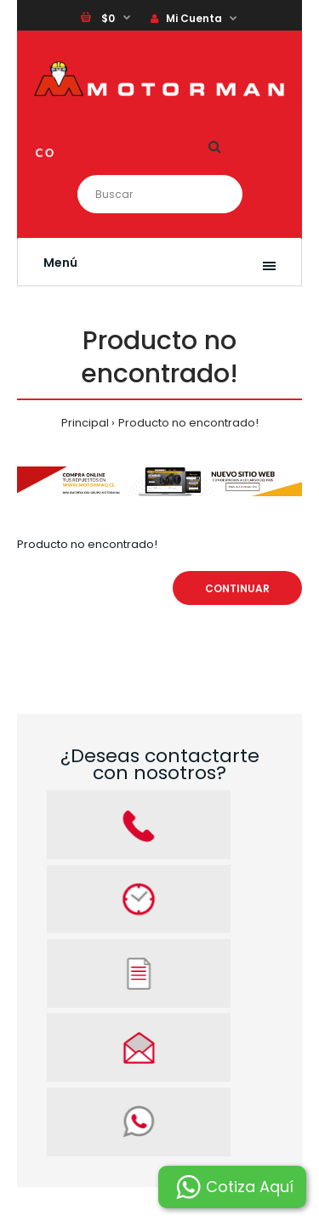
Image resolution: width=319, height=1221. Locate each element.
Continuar (237, 588)
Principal (85, 423)
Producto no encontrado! (188, 423)
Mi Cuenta (186, 18)
